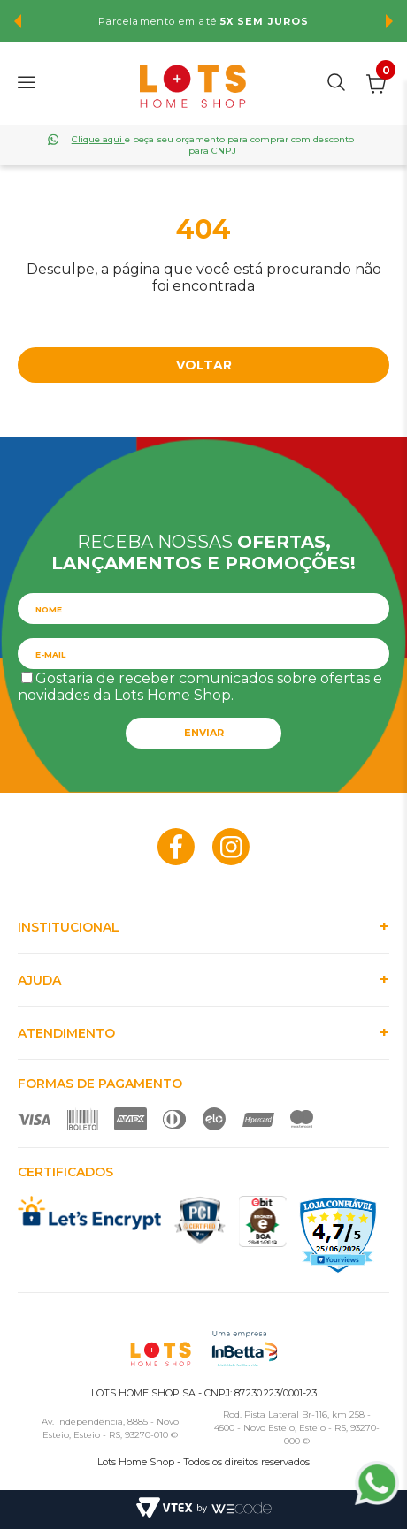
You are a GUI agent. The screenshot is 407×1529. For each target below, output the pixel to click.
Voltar (204, 365)
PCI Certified (200, 1220)
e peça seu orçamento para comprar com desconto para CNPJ (213, 144)
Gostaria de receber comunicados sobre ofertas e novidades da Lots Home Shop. (200, 687)
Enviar (204, 732)
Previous (17, 21)
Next (389, 21)
